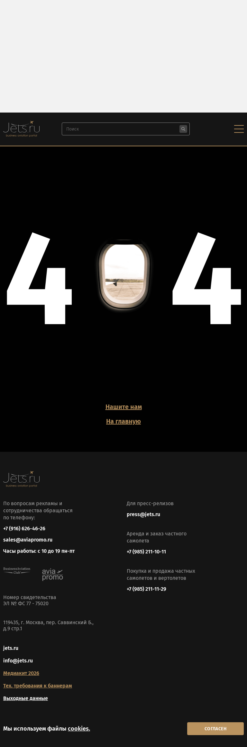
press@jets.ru (143, 514)
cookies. (79, 728)
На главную (123, 421)
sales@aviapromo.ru (27, 540)
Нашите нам (123, 407)
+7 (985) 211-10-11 (146, 552)
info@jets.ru (18, 661)
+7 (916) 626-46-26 (24, 528)
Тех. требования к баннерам (37, 686)
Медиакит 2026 (21, 673)
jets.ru (10, 648)
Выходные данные (25, 698)
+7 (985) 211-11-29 (146, 589)
